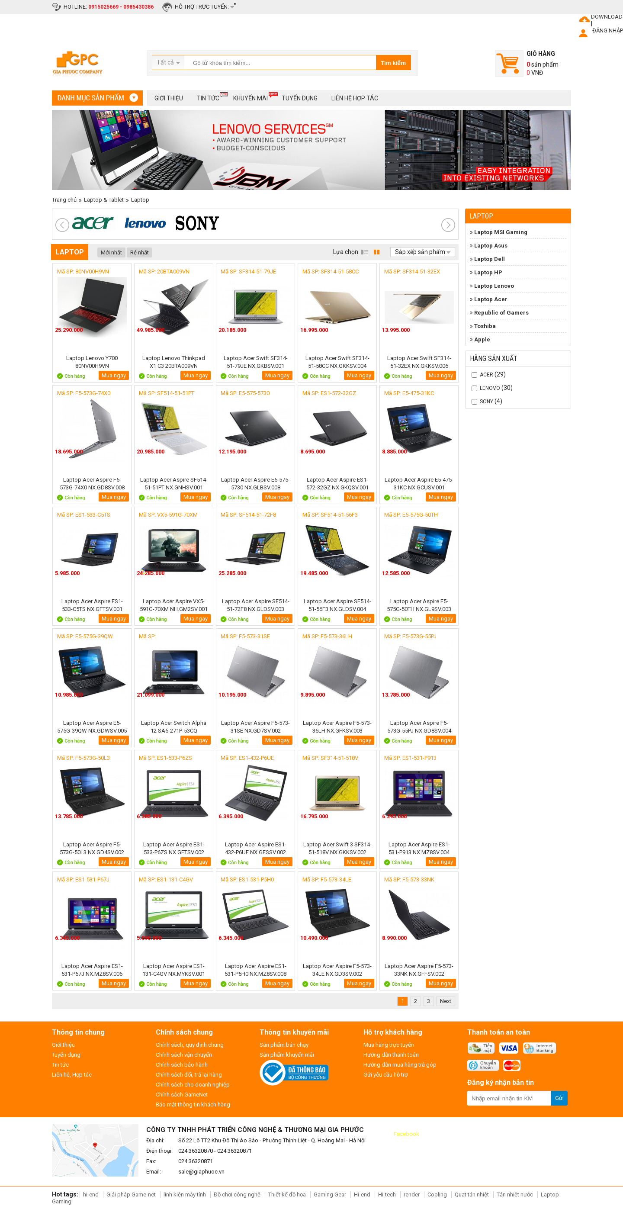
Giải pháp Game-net (131, 1194)
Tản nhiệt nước (515, 1194)
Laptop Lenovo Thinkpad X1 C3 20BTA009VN (173, 362)
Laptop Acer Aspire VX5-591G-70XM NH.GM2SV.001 (174, 605)
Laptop (140, 199)
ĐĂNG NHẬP (607, 30)
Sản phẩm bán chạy (284, 1045)
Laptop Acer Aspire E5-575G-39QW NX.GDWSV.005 (92, 727)
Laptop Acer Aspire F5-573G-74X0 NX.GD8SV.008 (92, 483)
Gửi (559, 1098)
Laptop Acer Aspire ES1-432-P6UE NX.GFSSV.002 (255, 848)
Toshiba (485, 326)
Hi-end (362, 1194)
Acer (486, 375)
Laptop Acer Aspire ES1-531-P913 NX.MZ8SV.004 (419, 848)
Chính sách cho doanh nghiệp (193, 1084)
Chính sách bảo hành (182, 1064)
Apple (482, 339)
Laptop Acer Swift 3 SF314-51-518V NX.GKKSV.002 (337, 848)
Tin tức (208, 97)
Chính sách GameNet (182, 1094)
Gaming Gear (330, 1194)
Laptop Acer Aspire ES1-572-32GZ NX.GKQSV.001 (337, 483)
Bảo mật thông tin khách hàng (193, 1104)
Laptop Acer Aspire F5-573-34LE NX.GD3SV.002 (337, 970)
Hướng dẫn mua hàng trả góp (400, 1064)
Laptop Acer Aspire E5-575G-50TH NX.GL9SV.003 (419, 605)
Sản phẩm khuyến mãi (287, 1054)
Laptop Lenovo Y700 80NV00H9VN (92, 362)
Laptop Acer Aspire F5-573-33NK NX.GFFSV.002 (419, 970)
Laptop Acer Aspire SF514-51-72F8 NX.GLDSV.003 (255, 605)
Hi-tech (387, 1194)
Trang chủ (64, 199)
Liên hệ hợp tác (354, 98)
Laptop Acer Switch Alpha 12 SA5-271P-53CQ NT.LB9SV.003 (173, 727)
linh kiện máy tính (185, 1194)
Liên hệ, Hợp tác (72, 1074)
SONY (486, 402)
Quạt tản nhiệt (472, 1194)
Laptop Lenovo (494, 286)
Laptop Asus (490, 245)
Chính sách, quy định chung (190, 1045)
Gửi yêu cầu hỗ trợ (385, 1074)
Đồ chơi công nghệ (237, 1194)
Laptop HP (488, 272)
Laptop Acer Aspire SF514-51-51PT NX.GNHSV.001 (174, 483)
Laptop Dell (489, 259)
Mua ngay (114, 375)
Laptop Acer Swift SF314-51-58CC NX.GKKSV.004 (337, 362)
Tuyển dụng (300, 98)
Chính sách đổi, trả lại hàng (189, 1074)
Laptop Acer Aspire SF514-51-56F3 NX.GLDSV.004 (337, 605)
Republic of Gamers (501, 312)
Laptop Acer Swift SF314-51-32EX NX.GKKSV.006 (419, 362)
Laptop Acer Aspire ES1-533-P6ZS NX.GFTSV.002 (174, 848)
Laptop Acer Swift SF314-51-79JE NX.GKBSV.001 (256, 362)
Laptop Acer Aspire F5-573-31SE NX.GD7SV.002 (255, 727)
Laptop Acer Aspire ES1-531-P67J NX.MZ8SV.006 (92, 970)
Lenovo (490, 388)
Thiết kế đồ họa (287, 1194)
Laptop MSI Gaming (500, 232)
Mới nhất (111, 252)
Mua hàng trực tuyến (388, 1045)
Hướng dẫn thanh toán (391, 1054)
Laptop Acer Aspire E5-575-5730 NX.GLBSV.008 (255, 483)
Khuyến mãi (250, 97)
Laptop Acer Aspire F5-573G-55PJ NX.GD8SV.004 (419, 727)
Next (445, 1001)
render (412, 1194)
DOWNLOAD (607, 16)
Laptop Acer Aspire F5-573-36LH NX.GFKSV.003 (337, 727)
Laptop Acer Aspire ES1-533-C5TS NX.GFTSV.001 (92, 605)
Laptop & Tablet (104, 199)
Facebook (406, 1134)
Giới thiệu (168, 98)
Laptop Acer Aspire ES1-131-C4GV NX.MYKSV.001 (173, 970)
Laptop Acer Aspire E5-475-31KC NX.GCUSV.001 (419, 483)
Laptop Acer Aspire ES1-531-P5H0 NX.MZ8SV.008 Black (255, 970)
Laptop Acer (490, 299)
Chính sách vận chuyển (184, 1054)
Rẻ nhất (139, 252)
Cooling (437, 1194)
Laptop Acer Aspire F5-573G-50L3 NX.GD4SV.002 (92, 848)
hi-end (91, 1194)
